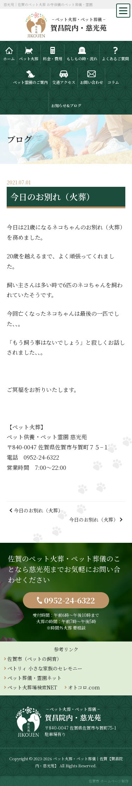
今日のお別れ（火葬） (38, 510)
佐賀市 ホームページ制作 (108, 781)
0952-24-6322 (69, 600)
